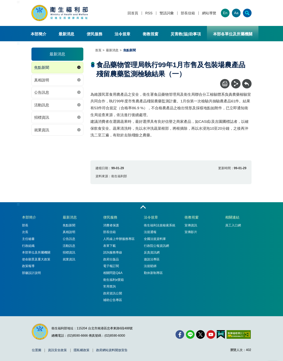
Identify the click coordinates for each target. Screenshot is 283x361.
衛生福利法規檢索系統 (159, 225)
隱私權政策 (81, 350)
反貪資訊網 (152, 252)
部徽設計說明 (31, 273)
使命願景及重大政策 (36, 259)
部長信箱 (188, 13)
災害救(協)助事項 (186, 34)
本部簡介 (38, 34)
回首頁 (133, 13)
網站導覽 (209, 13)
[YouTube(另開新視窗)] (211, 334)
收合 (143, 207)
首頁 (98, 50)
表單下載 (109, 245)
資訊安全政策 (57, 350)
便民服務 (94, 34)
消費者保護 (111, 225)
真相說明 (41, 80)
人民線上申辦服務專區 (119, 239)
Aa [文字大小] (236, 13)
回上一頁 (247, 81)
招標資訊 (41, 117)
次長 (25, 232)
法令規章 (122, 34)
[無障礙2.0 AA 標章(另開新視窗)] (239, 334)
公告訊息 (41, 92)
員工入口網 (233, 225)
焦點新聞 (41, 67)
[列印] (225, 83)
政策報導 (28, 266)
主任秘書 (28, 239)
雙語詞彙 (167, 13)
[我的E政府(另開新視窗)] (221, 334)
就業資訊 (41, 130)
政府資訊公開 (112, 293)
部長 (25, 225)
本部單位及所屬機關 (36, 252)
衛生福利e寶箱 (113, 279)
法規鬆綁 (150, 266)
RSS (149, 13)
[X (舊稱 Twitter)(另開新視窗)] (200, 334)
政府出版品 (111, 259)
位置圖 (36, 350)
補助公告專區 (112, 300)
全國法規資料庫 (155, 239)
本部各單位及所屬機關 (232, 34)
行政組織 (28, 245)
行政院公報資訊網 (156, 245)
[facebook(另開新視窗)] (179, 334)
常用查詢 (109, 286)
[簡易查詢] (247, 13)
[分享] (236, 83)
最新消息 (66, 34)
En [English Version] (225, 13)
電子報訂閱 (111, 266)
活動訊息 (41, 105)
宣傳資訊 (191, 225)
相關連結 (232, 217)
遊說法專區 (152, 259)
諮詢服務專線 (112, 252)
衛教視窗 (150, 34)
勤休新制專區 (153, 273)
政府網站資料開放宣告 (112, 350)
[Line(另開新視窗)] (190, 334)
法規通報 (150, 232)
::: (18, 2)
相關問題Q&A (112, 273)
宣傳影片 (191, 232)
